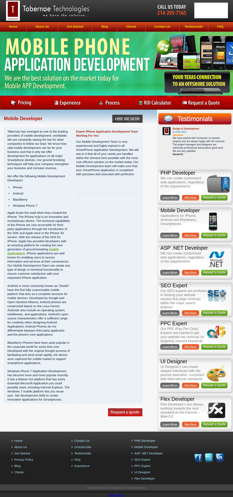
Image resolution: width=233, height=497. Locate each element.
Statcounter (116, 495)
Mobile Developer (146, 447)
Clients (131, 26)
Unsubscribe (82, 447)
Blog (104, 26)
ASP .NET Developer (148, 453)
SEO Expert (142, 459)
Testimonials (194, 26)
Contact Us (162, 26)
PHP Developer (144, 440)
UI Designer (142, 472)
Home (13, 26)
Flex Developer (144, 478)
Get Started (75, 26)
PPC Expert (142, 466)
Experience (82, 466)
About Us (42, 26)
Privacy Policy (23, 459)
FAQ (220, 26)
